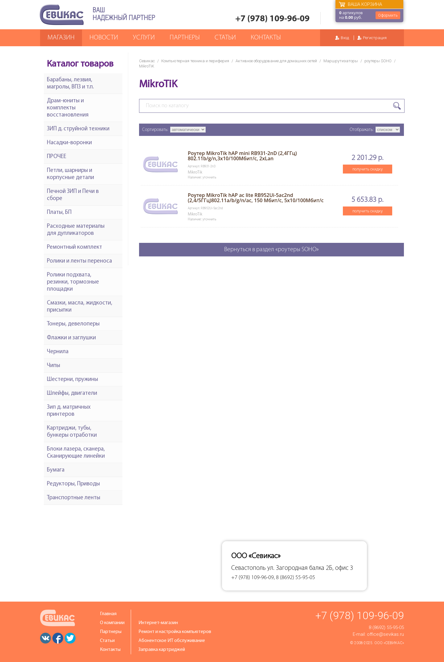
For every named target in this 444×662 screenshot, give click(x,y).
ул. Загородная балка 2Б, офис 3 (310, 568)
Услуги (144, 37)
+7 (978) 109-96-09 (272, 18)
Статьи (225, 37)
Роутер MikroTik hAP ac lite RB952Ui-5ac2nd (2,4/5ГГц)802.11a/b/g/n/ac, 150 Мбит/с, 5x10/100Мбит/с (256, 198)
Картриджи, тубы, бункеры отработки (72, 431)
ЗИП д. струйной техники (78, 129)
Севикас (147, 61)
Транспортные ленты (73, 498)
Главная (108, 613)
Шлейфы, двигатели (72, 393)
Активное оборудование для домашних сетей (276, 61)
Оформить (388, 15)
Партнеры (185, 37)
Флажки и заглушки (71, 338)
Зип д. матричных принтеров (69, 410)
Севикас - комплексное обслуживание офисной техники (62, 14)
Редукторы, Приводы (73, 484)
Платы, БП (59, 212)
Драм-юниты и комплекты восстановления (67, 108)
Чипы (53, 366)
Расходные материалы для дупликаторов (76, 229)
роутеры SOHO (378, 61)
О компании (112, 622)
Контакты (266, 37)
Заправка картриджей (161, 649)
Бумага (55, 470)
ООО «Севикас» (389, 643)
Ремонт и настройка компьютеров (174, 631)
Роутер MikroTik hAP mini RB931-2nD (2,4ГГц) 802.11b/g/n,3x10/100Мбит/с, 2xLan (242, 156)
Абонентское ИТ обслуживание (171, 640)
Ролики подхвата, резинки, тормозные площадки (73, 282)
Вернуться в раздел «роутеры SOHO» (271, 250)
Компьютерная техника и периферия (195, 61)
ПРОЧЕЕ (56, 157)
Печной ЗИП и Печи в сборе (73, 195)
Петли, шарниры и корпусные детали (70, 174)
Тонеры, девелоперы (73, 324)
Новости (103, 37)
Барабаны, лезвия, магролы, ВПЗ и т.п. (70, 83)
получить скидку (367, 169)
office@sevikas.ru (385, 634)
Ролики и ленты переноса (79, 261)
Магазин (61, 37)
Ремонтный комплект (74, 247)
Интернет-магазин (158, 622)
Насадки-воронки (69, 143)
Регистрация (375, 37)
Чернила (57, 352)
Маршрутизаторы (340, 61)
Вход (345, 37)
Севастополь (248, 568)
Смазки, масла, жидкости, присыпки (79, 306)
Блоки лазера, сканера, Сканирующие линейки (76, 452)
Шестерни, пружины (72, 379)
